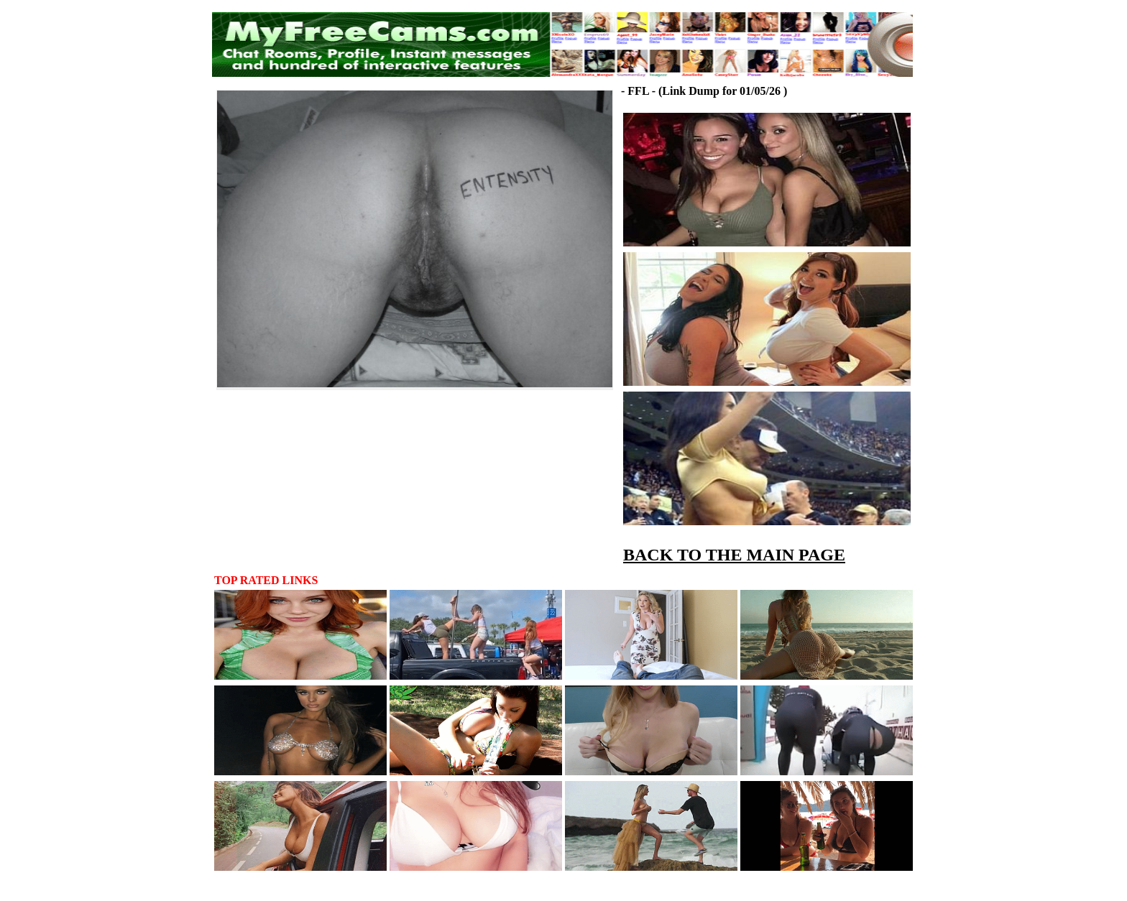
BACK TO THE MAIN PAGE (734, 554)
